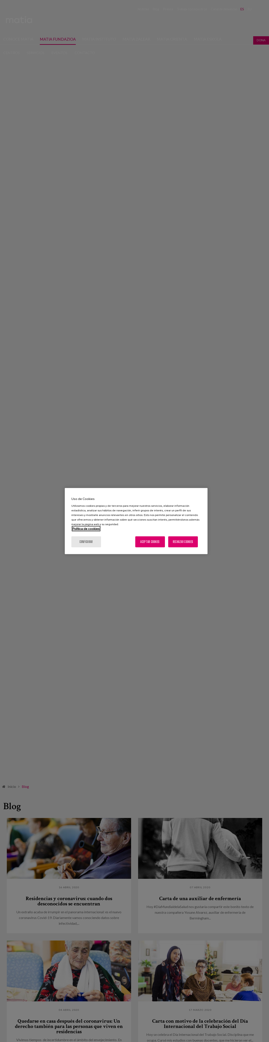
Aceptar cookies (149, 541)
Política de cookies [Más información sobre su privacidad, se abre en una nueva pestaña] (86, 528)
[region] (136, 521)
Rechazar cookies (183, 541)
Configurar (86, 541)
